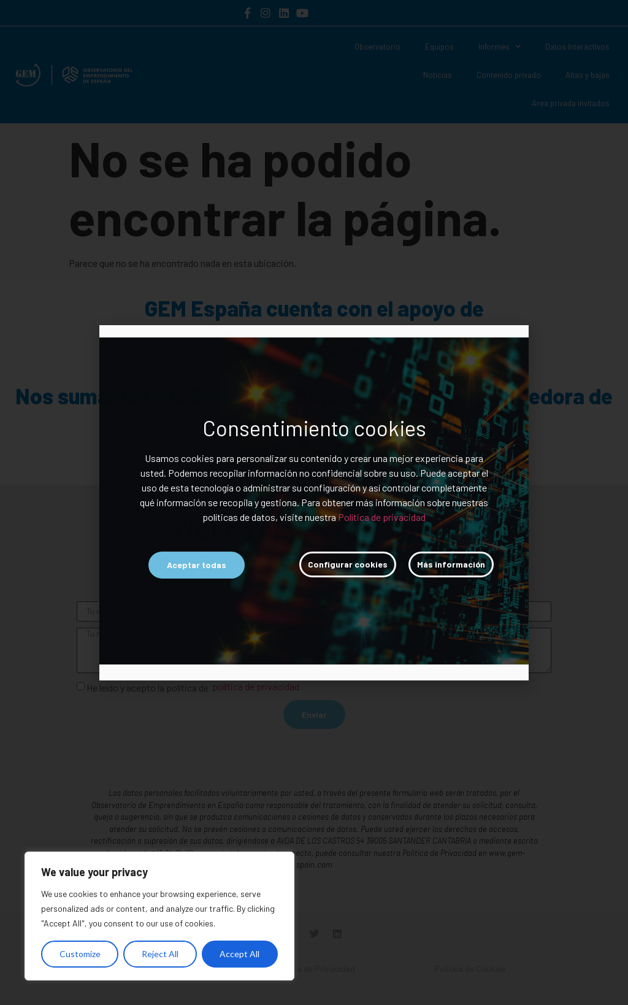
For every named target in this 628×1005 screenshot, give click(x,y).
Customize (80, 954)
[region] (159, 916)
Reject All (160, 954)
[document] (314, 502)
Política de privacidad (382, 517)
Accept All (239, 954)
